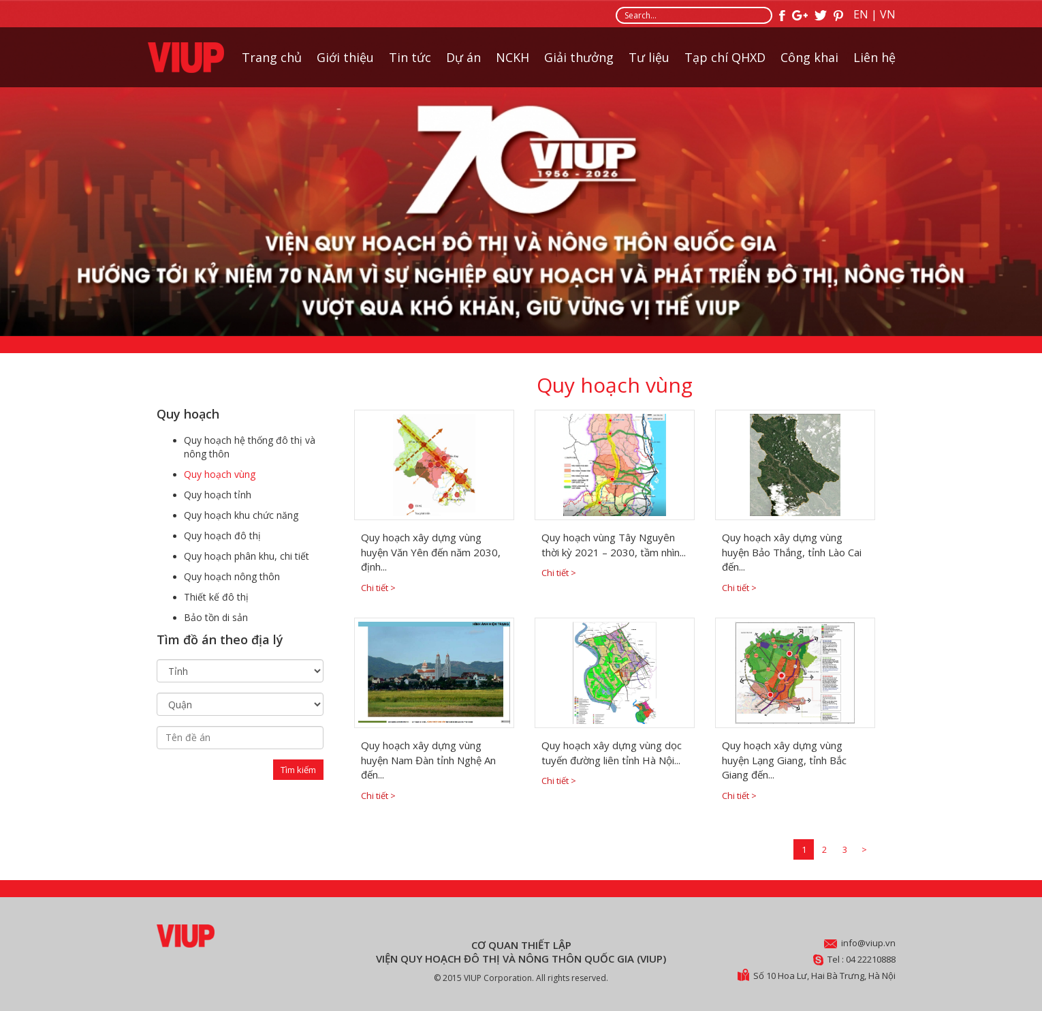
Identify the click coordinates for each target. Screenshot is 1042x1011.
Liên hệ (874, 58)
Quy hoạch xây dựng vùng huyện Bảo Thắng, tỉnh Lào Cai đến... (792, 551)
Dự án (463, 58)
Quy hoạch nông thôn (232, 576)
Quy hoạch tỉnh (217, 494)
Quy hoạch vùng (219, 474)
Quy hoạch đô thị (222, 535)
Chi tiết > (378, 588)
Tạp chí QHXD (724, 58)
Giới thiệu (345, 58)
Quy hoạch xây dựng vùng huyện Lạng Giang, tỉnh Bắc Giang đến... (784, 759)
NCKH (512, 58)
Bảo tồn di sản (216, 617)
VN (888, 14)
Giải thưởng (579, 58)
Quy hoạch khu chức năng (241, 515)
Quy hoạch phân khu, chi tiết (246, 555)
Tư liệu (649, 58)
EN (860, 14)
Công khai (809, 58)
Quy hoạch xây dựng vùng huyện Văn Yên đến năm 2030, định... (431, 551)
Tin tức (410, 58)
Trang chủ (272, 58)
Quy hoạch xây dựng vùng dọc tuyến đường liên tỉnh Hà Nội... (611, 752)
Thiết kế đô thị (216, 596)
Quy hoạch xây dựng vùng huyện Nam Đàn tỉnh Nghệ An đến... (428, 759)
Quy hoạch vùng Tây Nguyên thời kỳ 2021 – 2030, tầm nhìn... (613, 544)
